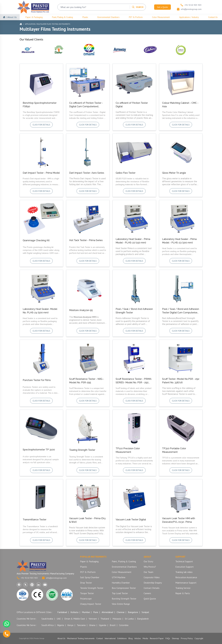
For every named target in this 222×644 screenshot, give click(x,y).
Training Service (182, 587)
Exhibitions (122, 638)
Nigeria (60, 625)
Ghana (92, 625)
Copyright (199, 638)
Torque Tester (87, 593)
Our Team (148, 572)
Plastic (85, 17)
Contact (99, 638)
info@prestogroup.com (54, 577)
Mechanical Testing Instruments (81, 638)
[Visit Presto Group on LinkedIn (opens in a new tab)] (38, 584)
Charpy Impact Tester (90, 603)
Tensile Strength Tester (91, 587)
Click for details (41, 124)
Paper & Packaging (34, 17)
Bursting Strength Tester (124, 598)
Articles (137, 638)
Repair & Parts (182, 593)
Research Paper (157, 638)
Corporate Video (152, 577)
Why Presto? (150, 566)
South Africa (47, 625)
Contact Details (151, 587)
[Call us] (6, 634)
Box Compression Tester (124, 587)
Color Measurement (161, 17)
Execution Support (184, 566)
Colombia (123, 625)
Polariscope (86, 598)
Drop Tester (86, 582)
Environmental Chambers (108, 17)
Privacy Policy (187, 638)
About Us (61, 638)
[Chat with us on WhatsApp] (6, 623)
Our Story (148, 561)
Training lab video (183, 572)
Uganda (102, 625)
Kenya (70, 625)
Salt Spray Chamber (89, 577)
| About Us (11, 17)
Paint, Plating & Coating (62, 17)
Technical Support (184, 561)
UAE (59, 618)
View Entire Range (121, 603)
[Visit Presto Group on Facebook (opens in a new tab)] (19, 584)
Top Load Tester (120, 593)
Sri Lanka (129, 618)
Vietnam (93, 618)
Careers (147, 593)
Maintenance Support (185, 582)
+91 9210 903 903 (27, 577)
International (110, 638)
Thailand (104, 618)
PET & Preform (136, 17)
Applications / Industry (189, 17)
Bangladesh (143, 618)
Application (30, 24)
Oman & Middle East (74, 618)
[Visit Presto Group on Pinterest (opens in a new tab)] (32, 584)
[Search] (137, 7)
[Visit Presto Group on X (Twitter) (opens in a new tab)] (25, 584)
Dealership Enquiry (153, 582)
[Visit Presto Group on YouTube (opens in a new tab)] (45, 584)
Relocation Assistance (186, 577)
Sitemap (175, 638)
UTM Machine (118, 577)
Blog (130, 638)
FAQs (168, 638)
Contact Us (213, 17)
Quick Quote (150, 598)
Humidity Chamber (121, 582)
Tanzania (81, 625)
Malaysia (117, 618)
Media (145, 638)
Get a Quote (162, 7)
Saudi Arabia (47, 618)
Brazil (112, 625)
